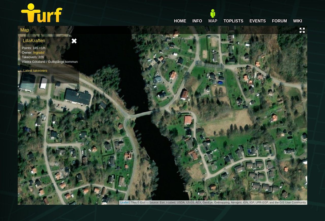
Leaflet (124, 202)
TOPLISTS (233, 21)
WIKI (297, 21)
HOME (180, 21)
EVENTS (258, 21)
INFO (197, 21)
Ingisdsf (38, 52)
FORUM (279, 21)
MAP (212, 21)
